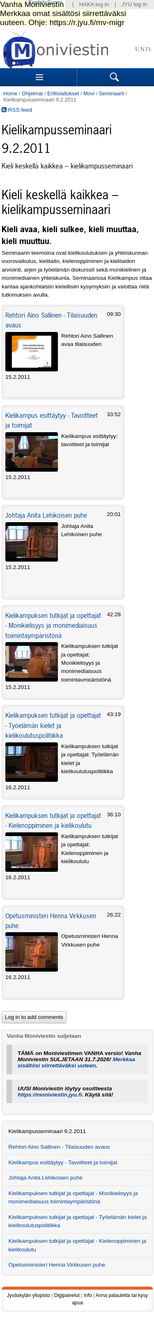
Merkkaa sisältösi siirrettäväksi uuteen (76, 1062)
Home (10, 93)
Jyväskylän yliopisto (28, 1295)
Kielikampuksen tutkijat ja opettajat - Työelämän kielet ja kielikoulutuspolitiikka (53, 725)
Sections (39, 77)
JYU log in (134, 4)
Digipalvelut (67, 1295)
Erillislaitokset (63, 93)
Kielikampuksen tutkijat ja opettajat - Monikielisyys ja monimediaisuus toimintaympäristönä (53, 625)
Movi (88, 93)
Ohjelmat (32, 93)
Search (114, 77)
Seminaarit (111, 93)
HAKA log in (94, 4)
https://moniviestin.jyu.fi (50, 1095)
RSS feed (17, 110)
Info (88, 1295)
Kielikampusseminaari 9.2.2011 (47, 1131)
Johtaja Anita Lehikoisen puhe (46, 515)
